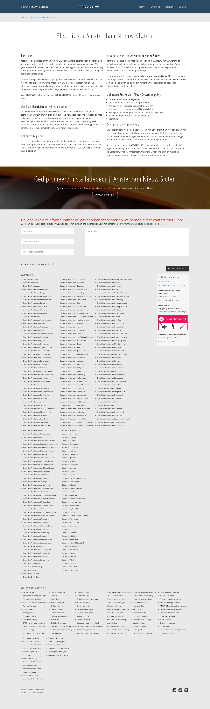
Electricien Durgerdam (70, 447)
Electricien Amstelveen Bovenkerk (35, 289)
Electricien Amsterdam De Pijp (34, 402)
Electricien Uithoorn (69, 533)
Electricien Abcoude (30, 283)
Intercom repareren (140, 602)
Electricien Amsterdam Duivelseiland (36, 425)
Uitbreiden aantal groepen (33, 672)
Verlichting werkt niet (56, 645)
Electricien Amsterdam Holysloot (72, 334)
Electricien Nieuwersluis (70, 505)
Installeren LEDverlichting (116, 633)
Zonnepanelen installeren (58, 655)
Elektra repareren (57, 613)
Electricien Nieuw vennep (71, 502)
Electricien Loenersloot (70, 481)
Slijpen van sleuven (167, 623)
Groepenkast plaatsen (115, 596)
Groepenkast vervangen (116, 602)
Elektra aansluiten (57, 606)
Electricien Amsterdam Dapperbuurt (36, 381)
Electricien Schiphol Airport (72, 522)
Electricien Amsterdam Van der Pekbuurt (38, 461)
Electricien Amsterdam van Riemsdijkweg (38, 468)
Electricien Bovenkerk (31, 573)
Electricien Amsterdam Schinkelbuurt (111, 385)
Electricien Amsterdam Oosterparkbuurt (112, 303)
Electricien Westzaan (69, 556)
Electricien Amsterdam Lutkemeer (72, 392)
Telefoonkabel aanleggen (32, 662)
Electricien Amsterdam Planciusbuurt (111, 344)
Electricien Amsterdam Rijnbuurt (109, 371)
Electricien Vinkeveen (70, 539)
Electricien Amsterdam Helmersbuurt (73, 323)
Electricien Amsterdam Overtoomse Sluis (112, 334)
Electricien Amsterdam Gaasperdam (73, 300)
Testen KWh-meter (30, 665)
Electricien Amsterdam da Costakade (36, 378)
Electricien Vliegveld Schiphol (73, 543)
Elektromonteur (83, 592)
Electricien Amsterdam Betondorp (35, 337)
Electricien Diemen (69, 437)
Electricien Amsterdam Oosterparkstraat (112, 306)
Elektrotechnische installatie (87, 599)
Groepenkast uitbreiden (116, 599)
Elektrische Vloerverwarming (61, 630)
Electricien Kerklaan (69, 461)
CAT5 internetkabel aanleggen (34, 623)
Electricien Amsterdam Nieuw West (73, 419)
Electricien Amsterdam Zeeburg (34, 536)
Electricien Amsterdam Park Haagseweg (111, 340)
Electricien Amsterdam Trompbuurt (36, 437)
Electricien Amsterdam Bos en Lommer (37, 347)
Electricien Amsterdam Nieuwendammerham (76, 425)
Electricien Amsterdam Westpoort (35, 522)
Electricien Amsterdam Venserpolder (36, 471)
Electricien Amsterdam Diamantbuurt (37, 412)
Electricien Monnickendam (72, 488)
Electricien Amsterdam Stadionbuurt (110, 425)
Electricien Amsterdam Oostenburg (110, 300)
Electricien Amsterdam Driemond (35, 422)
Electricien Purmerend (70, 519)
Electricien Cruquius (69, 434)
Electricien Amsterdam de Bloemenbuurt (38, 392)
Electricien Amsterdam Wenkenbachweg (38, 505)
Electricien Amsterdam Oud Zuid (109, 320)
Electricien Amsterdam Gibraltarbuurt (74, 310)
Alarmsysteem (28, 609)
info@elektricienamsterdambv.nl (173, 285)
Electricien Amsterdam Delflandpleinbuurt (39, 409)
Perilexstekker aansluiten (169, 613)
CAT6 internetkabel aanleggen (34, 626)
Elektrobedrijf (56, 633)
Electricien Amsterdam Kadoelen (72, 371)
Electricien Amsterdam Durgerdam (72, 279)
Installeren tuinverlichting (142, 599)
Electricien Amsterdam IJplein (71, 347)
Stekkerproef (165, 626)
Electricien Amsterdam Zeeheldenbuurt (37, 543)
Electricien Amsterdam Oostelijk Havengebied (114, 293)
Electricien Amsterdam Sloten (108, 402)
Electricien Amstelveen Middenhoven (37, 300)
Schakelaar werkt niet (168, 616)
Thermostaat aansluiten (32, 669)
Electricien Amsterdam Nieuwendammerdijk (76, 422)
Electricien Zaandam (69, 563)
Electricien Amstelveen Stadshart (35, 306)
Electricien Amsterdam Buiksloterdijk (36, 351)
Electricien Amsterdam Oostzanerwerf (111, 313)
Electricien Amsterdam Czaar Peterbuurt (38, 374)
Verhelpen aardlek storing (32, 675)
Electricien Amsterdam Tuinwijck (35, 454)
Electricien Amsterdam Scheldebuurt (110, 378)
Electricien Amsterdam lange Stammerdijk (75, 385)
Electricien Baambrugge (32, 563)
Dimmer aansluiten (58, 592)
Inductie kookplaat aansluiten (118, 609)
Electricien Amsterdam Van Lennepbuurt (38, 464)
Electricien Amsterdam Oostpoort (109, 310)
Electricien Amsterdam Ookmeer (109, 286)
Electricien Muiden (69, 492)
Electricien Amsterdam (31, 317)
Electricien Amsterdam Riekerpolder (110, 368)
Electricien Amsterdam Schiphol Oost (111, 392)
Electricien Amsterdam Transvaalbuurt (37, 434)
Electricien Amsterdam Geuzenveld (73, 306)
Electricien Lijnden (69, 471)
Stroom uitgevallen (30, 651)
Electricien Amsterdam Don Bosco (35, 419)
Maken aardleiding (167, 596)
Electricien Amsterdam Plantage (109, 347)
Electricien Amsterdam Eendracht (72, 283)
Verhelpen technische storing (34, 679)
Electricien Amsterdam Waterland (35, 492)
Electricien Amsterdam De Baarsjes (36, 388)
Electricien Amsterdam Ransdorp (109, 357)
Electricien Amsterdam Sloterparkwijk (111, 412)
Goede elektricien (83, 619)
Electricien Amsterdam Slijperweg (109, 398)
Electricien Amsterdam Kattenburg (72, 374)
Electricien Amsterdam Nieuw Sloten (42, 17)
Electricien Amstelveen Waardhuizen (36, 310)
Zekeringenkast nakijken (57, 651)
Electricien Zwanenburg (70, 570)
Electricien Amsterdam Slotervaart (109, 415)
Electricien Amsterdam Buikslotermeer (37, 357)
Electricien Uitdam (68, 529)
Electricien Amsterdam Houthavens (73, 340)
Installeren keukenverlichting (118, 630)
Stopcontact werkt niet (31, 638)
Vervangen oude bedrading (58, 648)
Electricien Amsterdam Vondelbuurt (36, 485)
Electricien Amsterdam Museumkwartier (75, 409)
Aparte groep (28, 613)
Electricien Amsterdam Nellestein (72, 412)
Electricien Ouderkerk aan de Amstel (75, 516)
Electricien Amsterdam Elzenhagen (72, 286)
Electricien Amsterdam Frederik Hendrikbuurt (77, 296)
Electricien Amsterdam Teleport (34, 430)
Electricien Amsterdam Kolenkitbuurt (73, 381)
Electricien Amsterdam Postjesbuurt (110, 351)
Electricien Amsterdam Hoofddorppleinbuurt (76, 337)
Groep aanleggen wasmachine (118, 592)
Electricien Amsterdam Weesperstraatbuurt (39, 499)
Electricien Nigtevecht (70, 509)
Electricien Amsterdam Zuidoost (35, 556)
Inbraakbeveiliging (114, 606)
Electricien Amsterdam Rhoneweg (109, 364)
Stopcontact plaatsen (168, 633)
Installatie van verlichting (116, 619)
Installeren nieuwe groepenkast (145, 592)
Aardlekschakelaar (30, 606)
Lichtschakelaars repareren (170, 592)
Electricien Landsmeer (70, 464)
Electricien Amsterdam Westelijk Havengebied (40, 512)
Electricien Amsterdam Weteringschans (37, 526)
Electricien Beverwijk (30, 570)
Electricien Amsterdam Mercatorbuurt (74, 398)
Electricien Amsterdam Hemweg (71, 327)
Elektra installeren (57, 609)
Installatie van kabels (115, 616)
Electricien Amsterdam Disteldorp (35, 415)
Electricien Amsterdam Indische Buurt (74, 354)
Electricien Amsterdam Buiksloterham (37, 354)
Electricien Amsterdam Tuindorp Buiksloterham (40, 444)
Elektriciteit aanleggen (59, 623)
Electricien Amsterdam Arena (33, 330)
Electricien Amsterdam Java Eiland (72, 357)
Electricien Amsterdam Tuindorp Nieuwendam (40, 447)
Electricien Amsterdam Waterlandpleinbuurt (39, 495)
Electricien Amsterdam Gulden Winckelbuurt (76, 317)
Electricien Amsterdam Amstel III (35, 323)
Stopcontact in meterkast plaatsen (173, 630)
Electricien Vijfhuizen (69, 536)
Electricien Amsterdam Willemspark (36, 529)
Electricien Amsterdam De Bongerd (36, 395)
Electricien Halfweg (69, 451)
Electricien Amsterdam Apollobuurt (36, 327)
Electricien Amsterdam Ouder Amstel (111, 323)
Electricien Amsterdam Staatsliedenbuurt (112, 422)
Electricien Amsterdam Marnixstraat (73, 395)
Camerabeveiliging (30, 619)
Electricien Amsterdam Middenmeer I (73, 402)
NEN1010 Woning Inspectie (170, 602)
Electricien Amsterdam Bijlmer (34, 340)
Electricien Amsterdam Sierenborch (110, 395)
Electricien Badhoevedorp (32, 567)
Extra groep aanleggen (85, 609)
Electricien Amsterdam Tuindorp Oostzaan (39, 451)
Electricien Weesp (68, 553)
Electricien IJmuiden (69, 458)
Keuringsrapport (139, 609)
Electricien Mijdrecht (69, 485)
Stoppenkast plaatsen (31, 641)
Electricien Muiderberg (70, 495)
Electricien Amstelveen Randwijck (35, 303)
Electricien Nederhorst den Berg (73, 499)
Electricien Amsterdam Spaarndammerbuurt (113, 419)
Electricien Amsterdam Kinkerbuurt (73, 378)
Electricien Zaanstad (69, 567)
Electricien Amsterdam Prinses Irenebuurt (112, 354)
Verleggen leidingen (55, 638)
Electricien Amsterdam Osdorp (108, 317)
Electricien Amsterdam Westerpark (36, 519)
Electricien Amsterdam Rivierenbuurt (111, 374)
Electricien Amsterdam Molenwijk (72, 405)
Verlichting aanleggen (56, 641)
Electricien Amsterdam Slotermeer (109, 409)
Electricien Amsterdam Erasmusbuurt (73, 289)
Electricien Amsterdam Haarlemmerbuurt (75, 320)
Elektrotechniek (83, 596)
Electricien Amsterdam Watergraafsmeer (38, 488)
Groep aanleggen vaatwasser (88, 633)
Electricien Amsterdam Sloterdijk (109, 405)
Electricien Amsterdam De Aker (34, 385)
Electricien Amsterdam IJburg (70, 344)
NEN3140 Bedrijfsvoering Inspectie (173, 606)
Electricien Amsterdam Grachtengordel (74, 313)
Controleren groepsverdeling (34, 633)
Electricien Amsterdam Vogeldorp (35, 478)
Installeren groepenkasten (116, 626)
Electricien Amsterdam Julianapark (72, 364)
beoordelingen (167, 341)
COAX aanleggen (29, 630)
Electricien (55, 599)
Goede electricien (83, 616)
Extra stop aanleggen (85, 613)
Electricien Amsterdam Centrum (35, 368)
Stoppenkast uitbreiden (32, 645)
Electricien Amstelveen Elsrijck (34, 293)
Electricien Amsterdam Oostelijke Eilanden (113, 296)
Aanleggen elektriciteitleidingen (35, 596)
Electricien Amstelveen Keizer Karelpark (37, 296)
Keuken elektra (138, 606)
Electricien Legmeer (69, 468)
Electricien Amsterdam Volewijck (35, 481)
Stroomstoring (28, 655)
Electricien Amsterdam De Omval (35, 398)
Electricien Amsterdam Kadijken (71, 368)
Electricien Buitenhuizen (71, 430)
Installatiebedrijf (113, 623)
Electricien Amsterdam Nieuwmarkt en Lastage (114, 279)
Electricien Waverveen (70, 550)
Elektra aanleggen (57, 602)
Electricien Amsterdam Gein (70, 303)
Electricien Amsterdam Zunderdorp (36, 560)
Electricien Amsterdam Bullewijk (35, 364)
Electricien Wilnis (68, 560)
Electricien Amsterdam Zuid (33, 546)
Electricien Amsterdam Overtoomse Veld (112, 337)
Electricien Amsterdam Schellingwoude (111, 381)
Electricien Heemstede (70, 454)
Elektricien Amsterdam (35, 6)
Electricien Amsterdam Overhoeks (109, 330)
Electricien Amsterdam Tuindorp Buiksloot (39, 441)
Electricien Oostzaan (69, 512)
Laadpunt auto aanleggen (142, 619)
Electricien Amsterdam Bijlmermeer (36, 344)
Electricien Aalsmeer (30, 279)
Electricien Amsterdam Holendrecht (73, 330)
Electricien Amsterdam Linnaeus (72, 388)
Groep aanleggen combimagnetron (90, 626)
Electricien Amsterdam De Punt (34, 405)
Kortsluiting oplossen (141, 616)
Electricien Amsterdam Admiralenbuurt (37, 320)
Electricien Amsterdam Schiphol (109, 388)
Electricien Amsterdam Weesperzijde (36, 502)
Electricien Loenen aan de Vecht (74, 478)
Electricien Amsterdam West (33, 509)
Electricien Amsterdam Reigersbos (109, 361)
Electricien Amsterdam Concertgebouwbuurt (39, 371)
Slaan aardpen (165, 619)
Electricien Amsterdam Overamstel (110, 327)
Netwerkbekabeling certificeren (171, 609)
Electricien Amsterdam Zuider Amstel (36, 553)
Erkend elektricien (84, 606)
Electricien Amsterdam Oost (107, 289)
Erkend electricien (83, 602)
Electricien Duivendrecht (71, 444)
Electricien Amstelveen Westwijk (35, 313)
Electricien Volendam (70, 546)
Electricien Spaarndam (70, 526)
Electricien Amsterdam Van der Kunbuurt (38, 458)
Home (23, 17)
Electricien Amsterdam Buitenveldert (36, 361)
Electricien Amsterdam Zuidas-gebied (37, 550)
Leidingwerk (137, 630)
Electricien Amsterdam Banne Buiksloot (37, 334)
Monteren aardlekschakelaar (170, 599)
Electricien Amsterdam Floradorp (72, 293)
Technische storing (30, 658)
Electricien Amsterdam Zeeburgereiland (37, 539)
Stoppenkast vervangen (32, 648)
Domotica (54, 596)
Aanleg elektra (28, 592)
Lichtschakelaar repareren (142, 633)
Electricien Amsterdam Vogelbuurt (36, 475)
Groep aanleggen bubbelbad (88, 623)
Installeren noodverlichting (143, 596)
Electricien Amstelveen (31, 286)
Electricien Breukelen (31, 577)
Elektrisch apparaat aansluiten (62, 626)
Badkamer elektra (29, 616)
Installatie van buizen (115, 613)
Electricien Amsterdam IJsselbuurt (72, 351)
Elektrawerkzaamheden (60, 616)
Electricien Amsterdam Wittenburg (36, 533)
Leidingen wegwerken (141, 626)
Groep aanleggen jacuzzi (86, 630)
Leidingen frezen (139, 623)
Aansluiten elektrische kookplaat (35, 602)
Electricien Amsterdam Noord (108, 283)
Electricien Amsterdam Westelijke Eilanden (39, 516)
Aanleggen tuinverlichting (32, 599)
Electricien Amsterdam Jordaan (71, 361)
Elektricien (55, 619)
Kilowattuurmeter (139, 613)
